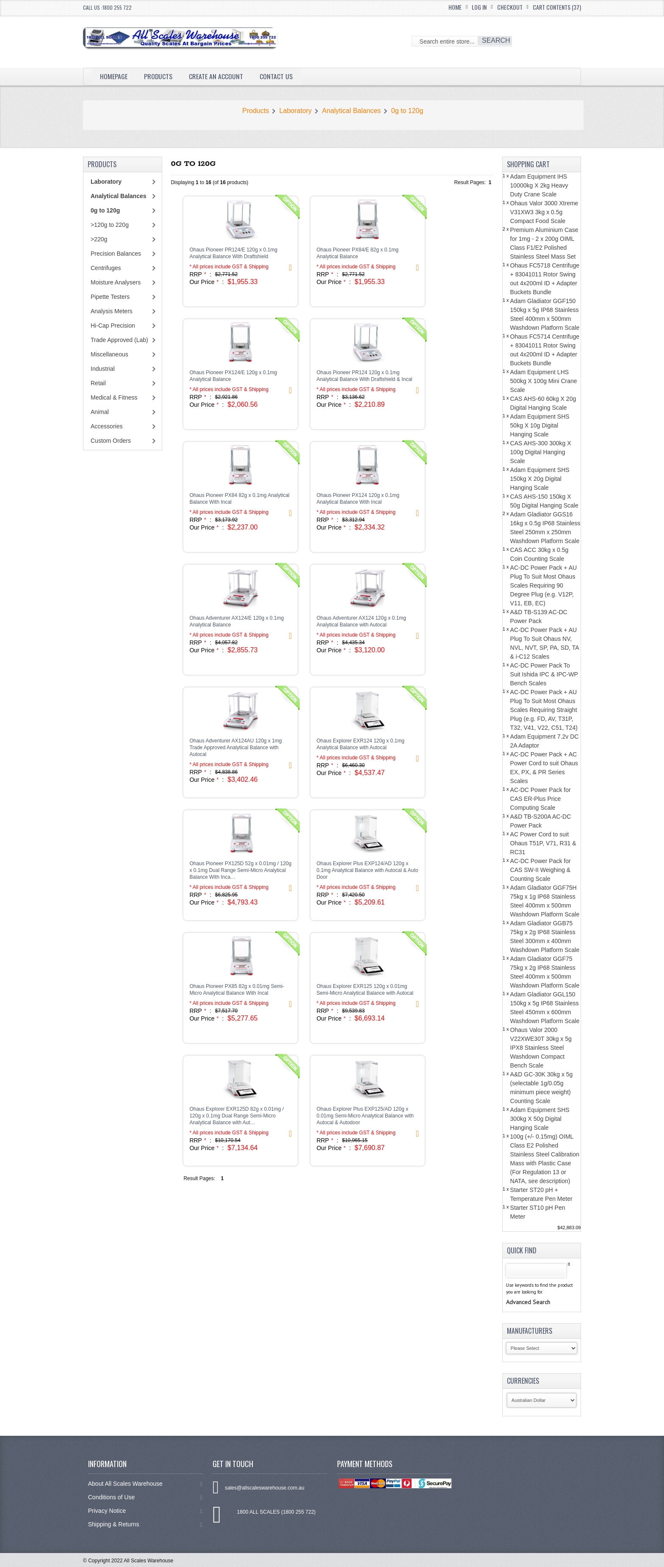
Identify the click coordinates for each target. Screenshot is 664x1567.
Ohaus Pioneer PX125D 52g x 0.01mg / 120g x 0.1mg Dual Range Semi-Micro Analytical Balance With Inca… (240, 870)
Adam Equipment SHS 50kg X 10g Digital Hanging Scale (540, 425)
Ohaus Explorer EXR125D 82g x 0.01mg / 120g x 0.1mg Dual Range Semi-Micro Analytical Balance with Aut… (236, 1116)
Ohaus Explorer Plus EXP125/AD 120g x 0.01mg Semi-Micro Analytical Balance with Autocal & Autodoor (364, 1116)
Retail (98, 383)
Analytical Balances (351, 110)
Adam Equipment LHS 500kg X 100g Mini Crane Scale (543, 381)
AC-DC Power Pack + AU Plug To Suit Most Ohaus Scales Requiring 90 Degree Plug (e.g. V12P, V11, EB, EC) (543, 585)
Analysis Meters (112, 311)
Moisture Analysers (116, 282)
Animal (100, 411)
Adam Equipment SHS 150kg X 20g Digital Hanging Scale (540, 478)
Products (158, 76)
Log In (479, 7)
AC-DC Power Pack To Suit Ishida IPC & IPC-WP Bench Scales (544, 674)
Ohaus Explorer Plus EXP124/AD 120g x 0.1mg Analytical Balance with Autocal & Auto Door (367, 870)
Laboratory (295, 110)
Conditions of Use (145, 1497)
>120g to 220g (110, 224)
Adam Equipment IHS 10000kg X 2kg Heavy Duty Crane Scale (539, 185)
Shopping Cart (528, 164)
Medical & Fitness (114, 397)
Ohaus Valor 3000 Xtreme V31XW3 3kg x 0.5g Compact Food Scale (544, 212)
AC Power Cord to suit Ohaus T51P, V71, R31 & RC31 (543, 843)
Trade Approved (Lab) (119, 340)
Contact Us (276, 76)
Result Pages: (199, 1178)
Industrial (103, 368)
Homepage (113, 76)
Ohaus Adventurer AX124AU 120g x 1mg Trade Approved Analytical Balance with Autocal (235, 747)
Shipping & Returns (145, 1524)
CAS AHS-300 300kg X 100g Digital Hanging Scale (540, 452)
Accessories (106, 426)
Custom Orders (111, 440)
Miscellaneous (109, 354)
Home (455, 7)
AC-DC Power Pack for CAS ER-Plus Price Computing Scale (540, 798)
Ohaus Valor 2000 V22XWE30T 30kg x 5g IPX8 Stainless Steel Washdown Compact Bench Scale (541, 1047)
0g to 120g (407, 110)
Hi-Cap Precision (113, 325)
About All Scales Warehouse (145, 1483)
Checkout (510, 7)
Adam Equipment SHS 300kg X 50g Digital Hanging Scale (540, 1118)
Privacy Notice (145, 1511)
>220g (99, 239)
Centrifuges (106, 268)
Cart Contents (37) (557, 7)
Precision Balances (116, 253)
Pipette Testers (110, 296)
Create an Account (216, 76)
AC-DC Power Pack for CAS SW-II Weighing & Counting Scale (540, 870)
